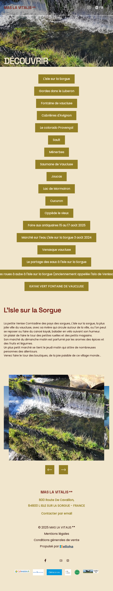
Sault (56, 140)
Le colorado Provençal (56, 127)
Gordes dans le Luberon (56, 91)
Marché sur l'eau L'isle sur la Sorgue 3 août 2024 (56, 237)
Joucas (56, 176)
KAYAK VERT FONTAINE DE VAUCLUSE (56, 286)
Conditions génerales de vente (56, 540)
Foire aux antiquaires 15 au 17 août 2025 (56, 225)
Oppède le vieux (57, 213)
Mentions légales (56, 533)
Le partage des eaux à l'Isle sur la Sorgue (56, 262)
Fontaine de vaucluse (56, 103)
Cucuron (56, 201)
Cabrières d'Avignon (57, 115)
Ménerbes (56, 152)
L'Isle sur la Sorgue (56, 79)
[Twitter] (53, 560)
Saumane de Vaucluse (56, 164)
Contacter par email (56, 513)
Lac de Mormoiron (56, 189)
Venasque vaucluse (56, 250)
